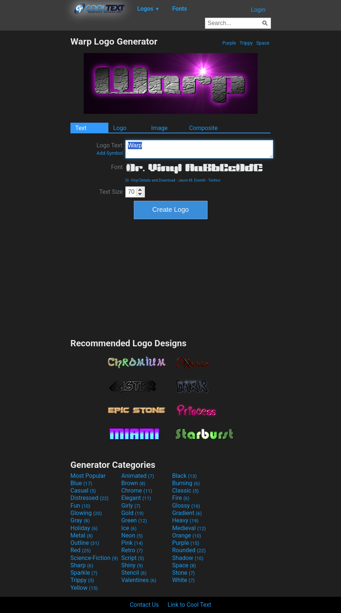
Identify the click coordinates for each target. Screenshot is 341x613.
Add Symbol (110, 153)
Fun (80, 505)
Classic (185, 490)
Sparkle (83, 572)
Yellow (84, 587)
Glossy (186, 505)
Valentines (138, 580)
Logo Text (110, 149)
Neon (132, 535)
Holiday (84, 528)
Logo (119, 128)
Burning (186, 483)
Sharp (81, 565)
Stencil (133, 572)
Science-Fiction (94, 557)
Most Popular (88, 475)
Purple (229, 43)
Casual (83, 490)
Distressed (89, 497)
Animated (137, 475)
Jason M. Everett (191, 180)
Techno (214, 180)
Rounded (189, 550)
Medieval (189, 528)
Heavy (185, 520)
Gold (132, 512)
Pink (132, 542)
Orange (186, 535)
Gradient (187, 512)
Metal (81, 535)
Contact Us (144, 604)
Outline (84, 542)
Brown (133, 483)
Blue (81, 483)
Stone (183, 572)
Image (159, 128)
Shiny (132, 565)
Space (263, 43)
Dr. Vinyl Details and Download (150, 180)
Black (184, 475)
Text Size (111, 191)
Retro (132, 550)
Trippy (246, 43)
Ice (128, 528)
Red (80, 550)
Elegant (136, 497)
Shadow (187, 557)
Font (117, 167)
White (183, 580)
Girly (130, 505)
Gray (80, 520)
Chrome (136, 490)
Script (132, 557)
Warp (199, 149)
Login (258, 9)
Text (80, 128)
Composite (203, 128)
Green (134, 520)
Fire (180, 497)
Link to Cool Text (189, 604)
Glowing (86, 512)
